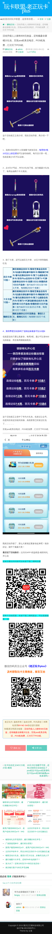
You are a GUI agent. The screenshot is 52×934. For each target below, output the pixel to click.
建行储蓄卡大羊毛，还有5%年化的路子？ (22, 859)
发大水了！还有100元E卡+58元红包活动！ (23, 863)
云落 (30, 931)
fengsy (17, 895)
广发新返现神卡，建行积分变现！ (19, 843)
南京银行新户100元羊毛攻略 (17, 867)
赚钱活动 (10, 24)
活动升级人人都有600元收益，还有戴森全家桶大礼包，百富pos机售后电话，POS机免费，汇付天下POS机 (25, 40)
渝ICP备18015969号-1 (26, 928)
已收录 (21, 52)
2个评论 (32, 52)
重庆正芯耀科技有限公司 (33, 925)
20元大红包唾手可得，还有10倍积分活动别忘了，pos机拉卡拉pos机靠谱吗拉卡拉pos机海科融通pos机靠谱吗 (38, 770)
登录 (41, 19)
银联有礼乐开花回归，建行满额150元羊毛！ (23, 839)
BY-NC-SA (23, 725)
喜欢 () (15, 748)
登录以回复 (41, 895)
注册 (49, 19)
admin (20, 49)
